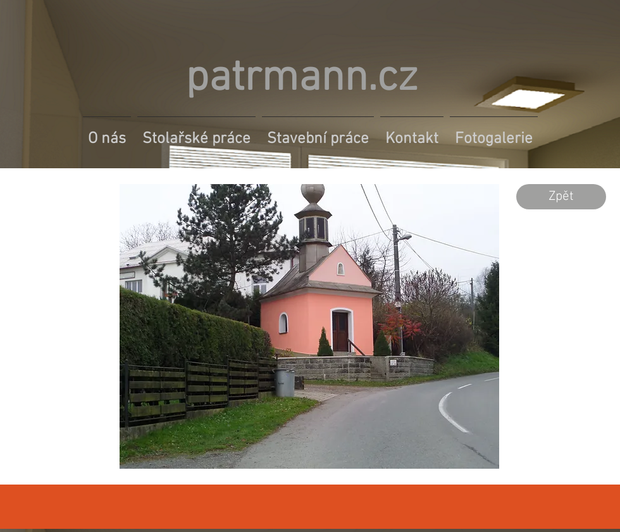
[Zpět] (561, 196)
